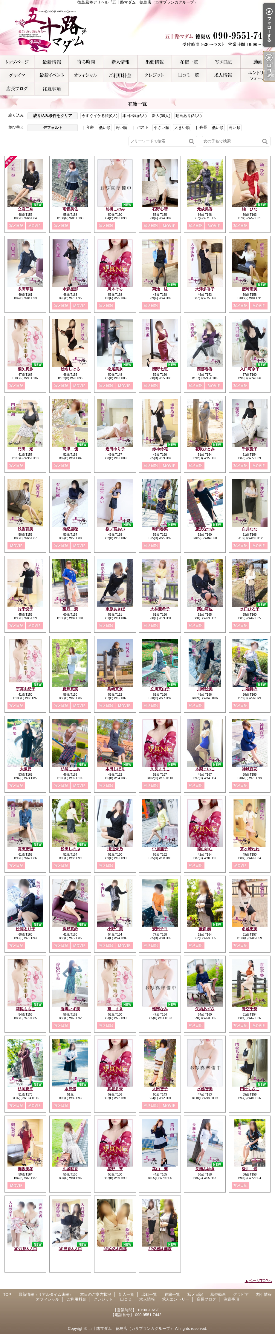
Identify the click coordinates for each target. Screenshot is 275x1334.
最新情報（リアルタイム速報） (51, 62)
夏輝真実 (70, 689)
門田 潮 (25, 449)
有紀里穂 (70, 529)
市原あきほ (115, 609)
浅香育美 (25, 529)
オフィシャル (86, 75)
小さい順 (161, 127)
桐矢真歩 (25, 369)
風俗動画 (258, 62)
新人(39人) (161, 115)
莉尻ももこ (25, 1009)
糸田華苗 (25, 289)
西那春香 (205, 369)
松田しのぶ (70, 849)
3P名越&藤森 (159, 1249)
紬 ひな (249, 209)
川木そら (115, 289)
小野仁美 (115, 929)
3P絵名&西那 (114, 1249)
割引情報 (51, 75)
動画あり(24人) (188, 115)
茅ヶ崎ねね (249, 849)
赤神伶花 (160, 449)
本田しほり (115, 769)
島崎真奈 (115, 689)
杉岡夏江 (25, 1089)
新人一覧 (120, 62)
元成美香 (205, 209)
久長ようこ (160, 769)
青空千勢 (249, 1009)
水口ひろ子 (249, 609)
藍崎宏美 (249, 289)
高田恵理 (25, 849)
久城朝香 (70, 1169)
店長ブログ (17, 88)
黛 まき (115, 1009)
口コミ (189, 75)
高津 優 (70, 449)
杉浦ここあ (70, 769)
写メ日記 (223, 62)
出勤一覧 (155, 62)
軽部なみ (160, 1009)
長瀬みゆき (205, 1169)
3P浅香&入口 (70, 1249)
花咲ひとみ (205, 449)
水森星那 (70, 289)
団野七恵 (160, 369)
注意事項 (51, 88)
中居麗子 (160, 849)
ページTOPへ (260, 1280)
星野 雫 (115, 1169)
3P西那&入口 (25, 1249)
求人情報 (223, 75)
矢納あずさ (205, 1009)
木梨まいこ (205, 769)
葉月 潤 (70, 609)
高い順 (121, 127)
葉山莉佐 (205, 609)
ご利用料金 (120, 75)
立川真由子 (160, 689)
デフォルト (52, 127)
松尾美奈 (115, 369)
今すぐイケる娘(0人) (99, 115)
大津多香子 (205, 289)
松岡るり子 (25, 929)
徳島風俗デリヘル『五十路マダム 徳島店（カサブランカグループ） (137, 29)
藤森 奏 (204, 929)
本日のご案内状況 (86, 62)
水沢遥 (70, 1089)
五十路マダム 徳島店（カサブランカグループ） (131, 1328)
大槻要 (25, 769)
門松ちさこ (249, 1089)
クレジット (155, 75)
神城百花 (249, 769)
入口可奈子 (249, 369)
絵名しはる (70, 369)
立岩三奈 (25, 209)
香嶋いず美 (70, 1009)
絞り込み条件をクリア (52, 115)
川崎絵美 (205, 689)
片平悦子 (25, 609)
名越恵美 (249, 929)
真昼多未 (115, 1089)
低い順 (105, 127)
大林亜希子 (160, 609)
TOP (17, 62)
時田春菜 (160, 529)
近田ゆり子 (115, 449)
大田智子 (160, 1089)
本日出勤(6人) (135, 115)
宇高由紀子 (25, 689)
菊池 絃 (160, 289)
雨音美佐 (70, 209)
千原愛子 (249, 449)
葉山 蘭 (160, 1169)
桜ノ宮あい (115, 529)
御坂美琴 (25, 1169)
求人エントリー (258, 75)
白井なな (249, 529)
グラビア (17, 75)
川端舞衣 (249, 689)
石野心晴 (160, 209)
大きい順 (182, 127)
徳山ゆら (205, 849)
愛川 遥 (249, 1169)
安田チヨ (160, 929)
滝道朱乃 (115, 849)
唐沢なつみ (205, 529)
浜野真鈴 (70, 929)
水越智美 (205, 1089)
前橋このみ (115, 209)
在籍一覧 (189, 62)
